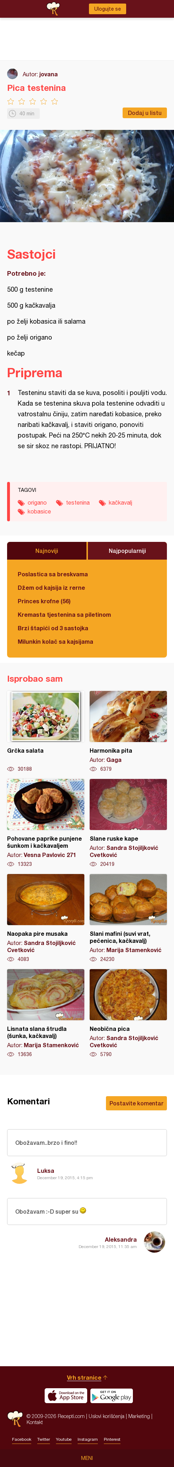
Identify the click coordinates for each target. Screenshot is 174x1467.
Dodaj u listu (145, 112)
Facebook (21, 1439)
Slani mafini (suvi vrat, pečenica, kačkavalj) (128, 918)
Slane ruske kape (128, 823)
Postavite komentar (136, 1103)
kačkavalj (120, 502)
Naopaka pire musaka (45, 918)
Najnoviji (46, 550)
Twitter (43, 1439)
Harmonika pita (128, 732)
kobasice (39, 511)
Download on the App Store (66, 1395)
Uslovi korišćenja (106, 1416)
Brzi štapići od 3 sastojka (53, 628)
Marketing (139, 1416)
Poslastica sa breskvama (53, 574)
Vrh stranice (84, 1377)
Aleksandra (121, 1239)
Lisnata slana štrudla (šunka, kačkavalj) (45, 1013)
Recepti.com (15, 1419)
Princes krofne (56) (44, 601)
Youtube (64, 1439)
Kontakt (35, 1422)
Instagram (88, 1439)
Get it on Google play (111, 1395)
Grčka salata (45, 732)
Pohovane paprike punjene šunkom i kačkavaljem (45, 823)
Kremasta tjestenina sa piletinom (64, 614)
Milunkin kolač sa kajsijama (55, 641)
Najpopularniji (127, 550)
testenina (78, 502)
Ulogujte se (107, 9)
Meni (87, 1458)
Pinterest (112, 1439)
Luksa (45, 1170)
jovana (48, 74)
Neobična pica (128, 1013)
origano (37, 502)
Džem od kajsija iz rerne (51, 587)
